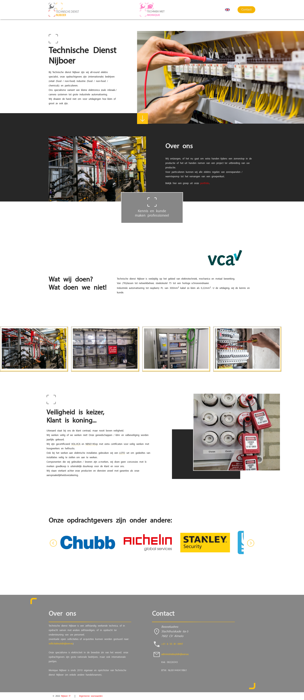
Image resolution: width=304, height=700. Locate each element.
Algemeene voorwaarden (91, 696)
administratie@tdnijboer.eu (175, 654)
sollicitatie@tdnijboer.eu (61, 643)
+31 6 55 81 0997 (172, 644)
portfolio (204, 183)
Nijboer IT (66, 696)
